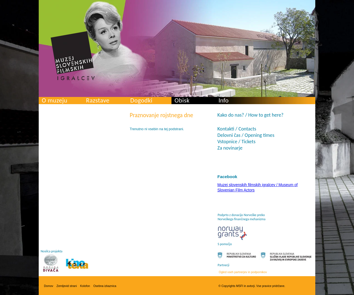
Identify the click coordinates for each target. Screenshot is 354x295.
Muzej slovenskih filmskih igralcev (73, 55)
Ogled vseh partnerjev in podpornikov (243, 272)
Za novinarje (230, 148)
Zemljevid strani (66, 286)
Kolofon (85, 286)
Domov (48, 286)
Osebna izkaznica (104, 286)
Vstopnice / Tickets (236, 141)
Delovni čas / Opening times (245, 135)
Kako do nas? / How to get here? (250, 115)
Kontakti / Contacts (236, 129)
